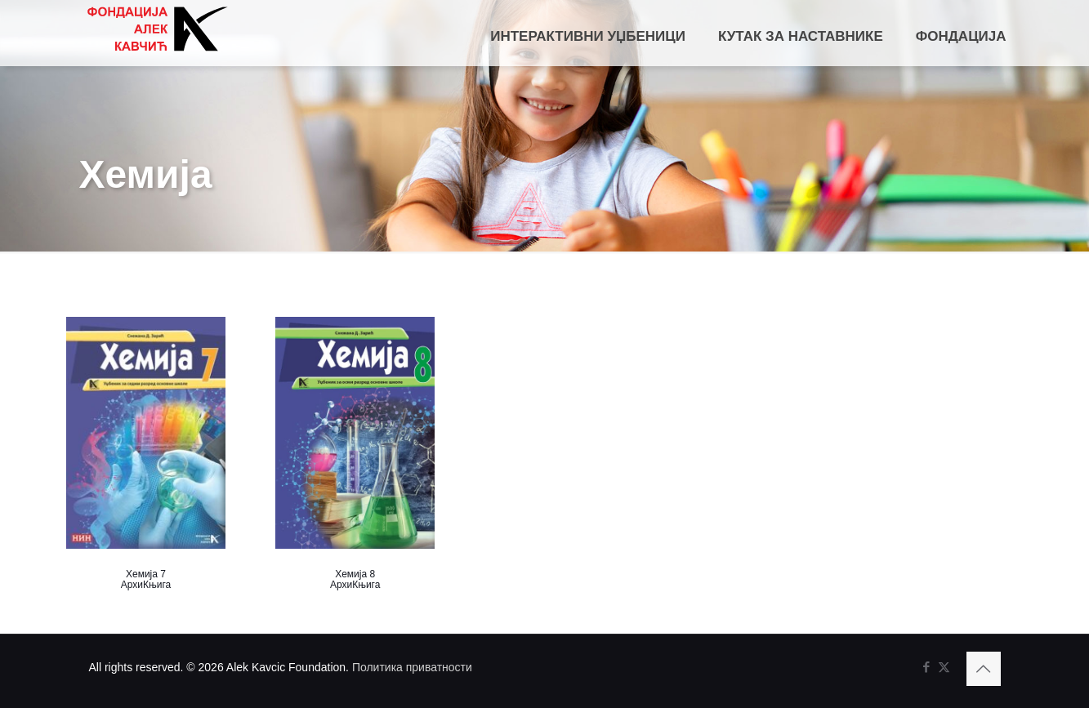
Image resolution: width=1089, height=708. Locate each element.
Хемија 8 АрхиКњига (355, 579)
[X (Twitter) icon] (944, 667)
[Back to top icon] (983, 669)
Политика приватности (412, 667)
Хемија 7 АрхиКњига (146, 579)
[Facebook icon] (927, 667)
